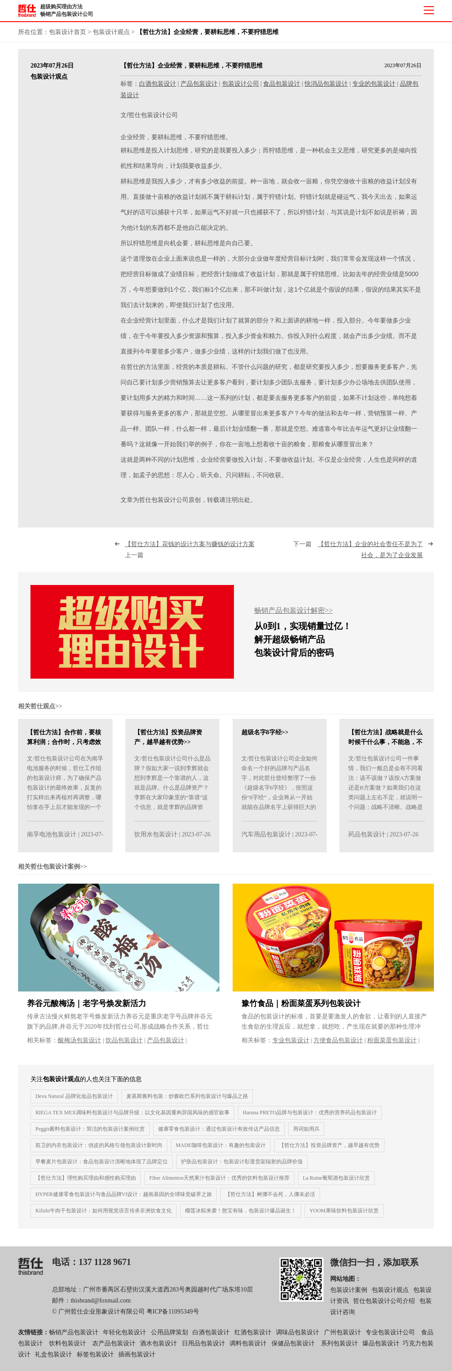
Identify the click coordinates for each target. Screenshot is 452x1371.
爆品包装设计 (380, 1348)
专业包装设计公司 (390, 1337)
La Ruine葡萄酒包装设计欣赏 (336, 1183)
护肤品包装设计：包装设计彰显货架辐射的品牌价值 (242, 1166)
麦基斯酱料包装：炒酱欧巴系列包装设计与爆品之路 (187, 1101)
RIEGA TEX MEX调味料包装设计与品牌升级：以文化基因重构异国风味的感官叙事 (132, 1117)
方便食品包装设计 (338, 1045)
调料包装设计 (248, 1348)
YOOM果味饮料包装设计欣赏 (344, 1215)
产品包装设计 (199, 83)
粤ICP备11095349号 (173, 1317)
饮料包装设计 (67, 1348)
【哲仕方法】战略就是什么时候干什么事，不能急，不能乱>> (385, 747)
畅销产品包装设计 (73, 1337)
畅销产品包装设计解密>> (293, 615)
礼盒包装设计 (53, 1359)
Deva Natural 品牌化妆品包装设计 (74, 1101)
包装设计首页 (67, 32)
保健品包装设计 (293, 1348)
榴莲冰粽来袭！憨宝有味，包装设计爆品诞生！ (240, 1215)
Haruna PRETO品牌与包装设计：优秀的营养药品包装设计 (310, 1117)
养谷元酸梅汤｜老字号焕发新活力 (86, 1008)
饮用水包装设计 (155, 839)
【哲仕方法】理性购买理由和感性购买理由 (85, 1183)
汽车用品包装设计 (266, 839)
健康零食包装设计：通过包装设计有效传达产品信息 (219, 1134)
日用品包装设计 (203, 1348)
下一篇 (358, 555)
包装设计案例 (348, 1295)
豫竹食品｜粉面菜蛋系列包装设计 (301, 1008)
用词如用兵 (306, 1134)
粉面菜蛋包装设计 (392, 1045)
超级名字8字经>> (265, 737)
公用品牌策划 (169, 1337)
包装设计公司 (240, 83)
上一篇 (191, 555)
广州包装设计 (342, 1337)
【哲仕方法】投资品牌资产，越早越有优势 (329, 1150)
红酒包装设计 (252, 1337)
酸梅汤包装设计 (79, 1045)
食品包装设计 (281, 83)
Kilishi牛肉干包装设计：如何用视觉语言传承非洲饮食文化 (103, 1215)
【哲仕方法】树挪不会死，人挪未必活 (270, 1199)
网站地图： (345, 1283)
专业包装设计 (290, 1045)
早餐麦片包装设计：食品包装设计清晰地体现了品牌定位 (101, 1166)
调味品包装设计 (297, 1337)
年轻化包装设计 (124, 1337)
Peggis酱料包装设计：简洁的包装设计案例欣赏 (90, 1134)
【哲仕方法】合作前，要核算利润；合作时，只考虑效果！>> (64, 747)
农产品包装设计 (114, 1348)
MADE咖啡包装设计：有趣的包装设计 (220, 1150)
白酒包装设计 (157, 83)
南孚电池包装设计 (51, 839)
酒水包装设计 (158, 1348)
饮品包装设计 (124, 1045)
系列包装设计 (339, 1348)
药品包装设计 (366, 839)
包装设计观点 (111, 32)
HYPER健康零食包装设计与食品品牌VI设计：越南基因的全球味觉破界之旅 (123, 1199)
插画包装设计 (136, 1359)
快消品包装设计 (326, 83)
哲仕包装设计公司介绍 (384, 1306)
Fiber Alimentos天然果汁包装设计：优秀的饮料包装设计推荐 (219, 1183)
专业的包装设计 (374, 83)
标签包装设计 (95, 1359)
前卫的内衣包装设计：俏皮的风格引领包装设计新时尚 (98, 1150)
